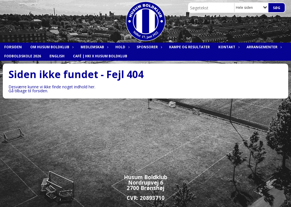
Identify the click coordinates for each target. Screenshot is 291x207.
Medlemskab (94, 47)
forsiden (39, 90)
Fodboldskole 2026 (22, 56)
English (56, 56)
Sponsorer (149, 47)
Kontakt (228, 47)
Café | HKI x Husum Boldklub (100, 56)
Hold (121, 47)
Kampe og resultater (189, 47)
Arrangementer (263, 47)
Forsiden (13, 47)
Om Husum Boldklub (51, 47)
